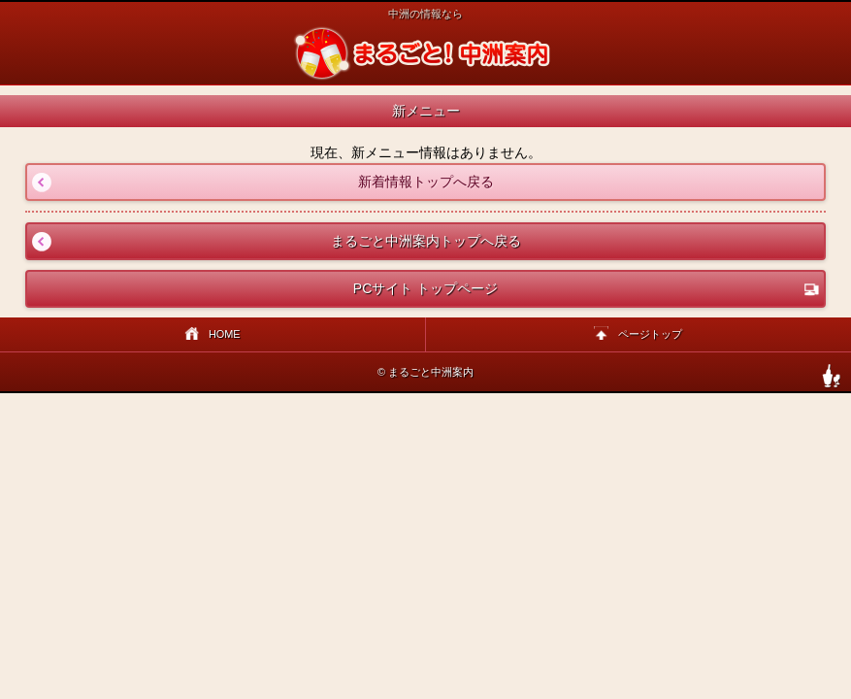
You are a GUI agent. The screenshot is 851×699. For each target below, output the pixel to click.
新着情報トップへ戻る (260, 182)
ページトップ (638, 335)
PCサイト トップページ (586, 289)
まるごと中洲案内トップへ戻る (273, 241)
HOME (212, 335)
